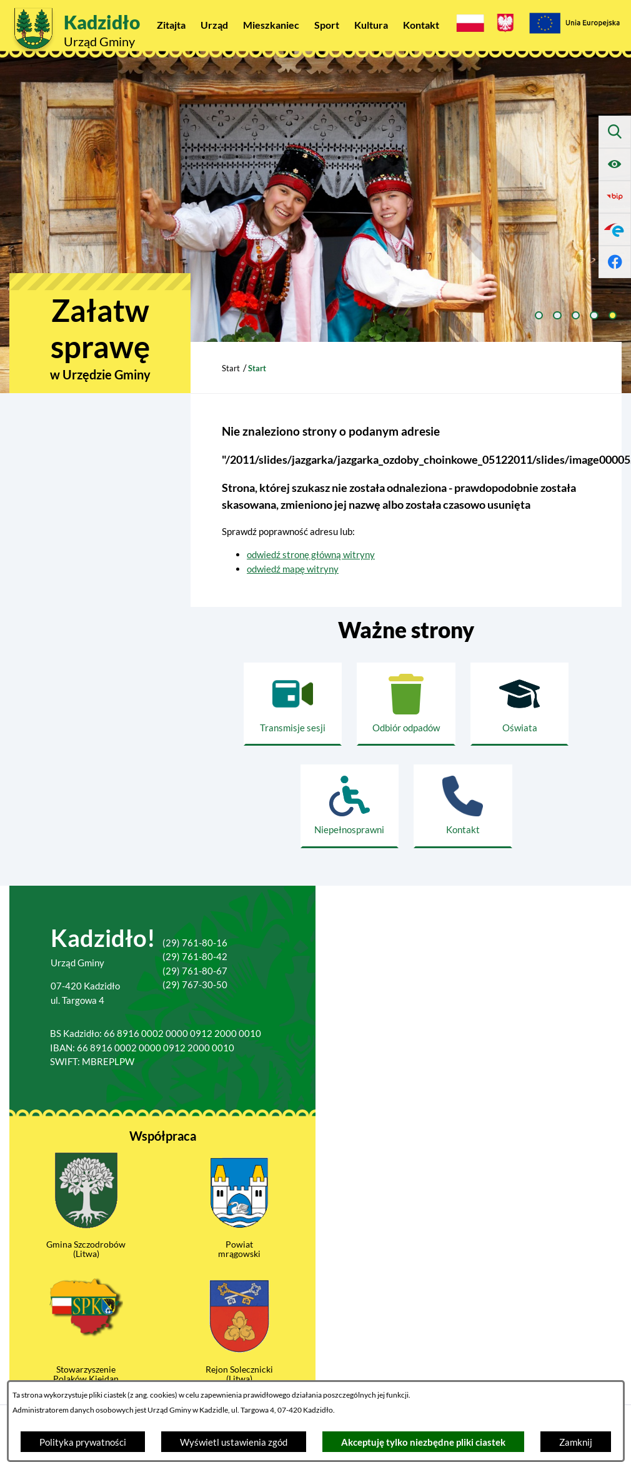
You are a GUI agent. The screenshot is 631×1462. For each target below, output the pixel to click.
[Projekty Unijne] (574, 24)
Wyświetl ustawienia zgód (233, 1442)
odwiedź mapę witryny (293, 568)
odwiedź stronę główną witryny (311, 554)
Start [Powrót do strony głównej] (231, 368)
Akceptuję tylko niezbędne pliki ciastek (423, 1442)
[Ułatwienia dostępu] (615, 164)
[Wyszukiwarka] (615, 132)
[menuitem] (171, 24)
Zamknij (575, 1442)
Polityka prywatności (82, 1442)
